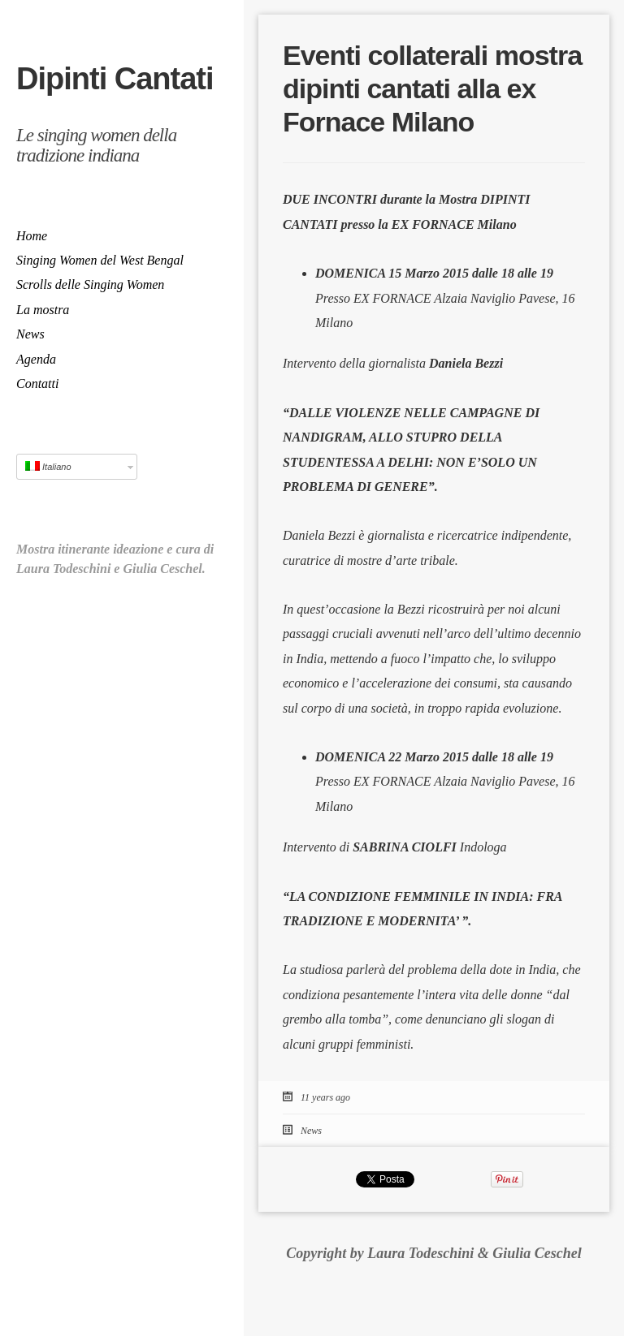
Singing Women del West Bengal (100, 260)
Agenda (36, 359)
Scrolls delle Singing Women (90, 284)
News (30, 334)
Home (31, 236)
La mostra (42, 310)
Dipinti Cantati (115, 79)
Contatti (37, 383)
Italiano (48, 466)
